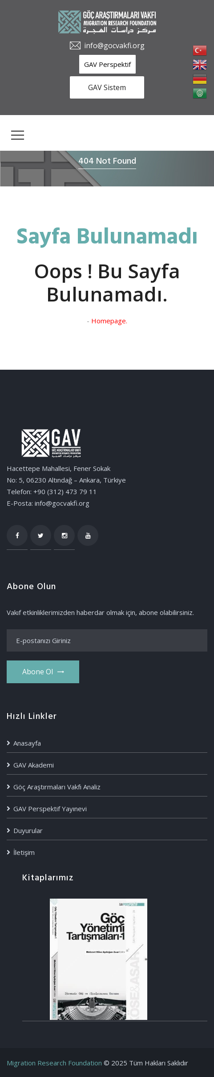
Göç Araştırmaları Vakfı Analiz (57, 786)
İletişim (24, 852)
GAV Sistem (107, 87)
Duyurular (28, 830)
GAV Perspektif (107, 64)
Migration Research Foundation (54, 1062)
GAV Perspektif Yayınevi (50, 808)
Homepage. (109, 320)
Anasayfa (27, 743)
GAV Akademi (33, 764)
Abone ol (43, 672)
